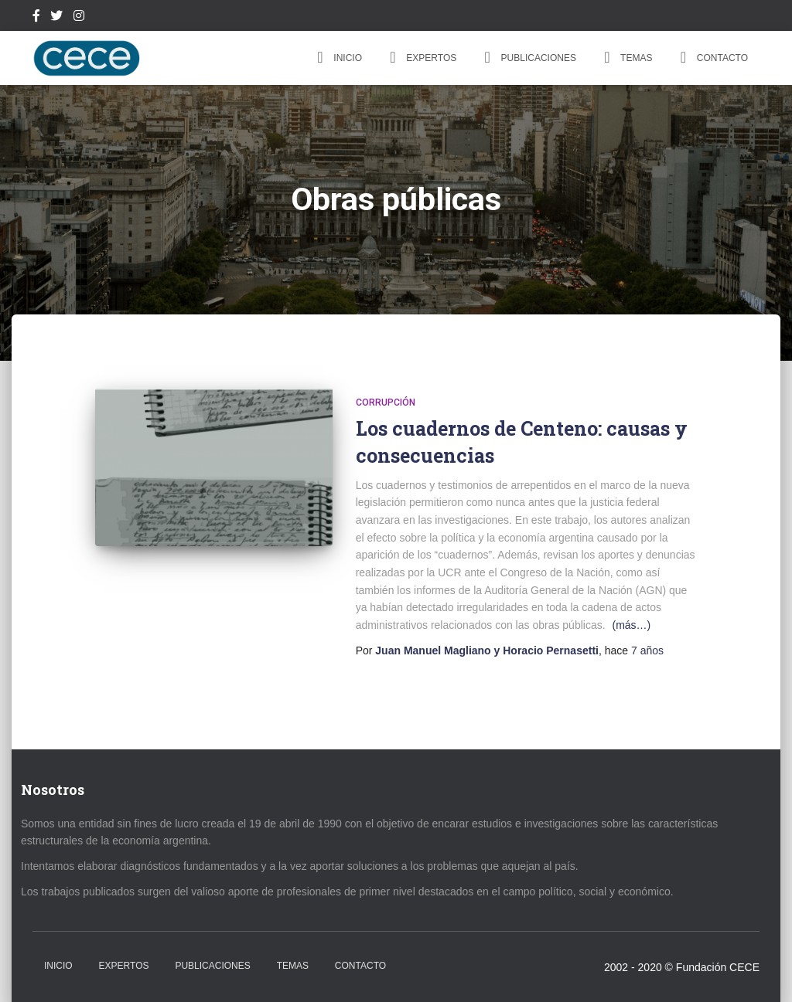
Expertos (420, 57)
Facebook (36, 18)
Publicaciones (528, 57)
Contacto (711, 57)
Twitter (56, 18)
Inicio (337, 57)
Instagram (78, 18)
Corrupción (385, 402)
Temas (625, 57)
